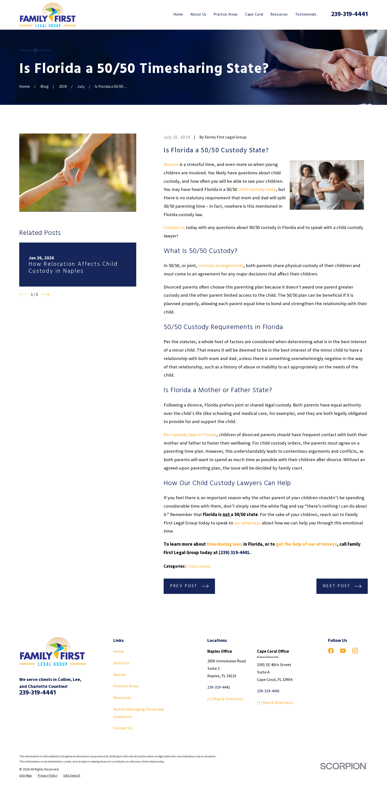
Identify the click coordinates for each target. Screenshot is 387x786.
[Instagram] (355, 650)
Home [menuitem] (178, 15)
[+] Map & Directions (225, 698)
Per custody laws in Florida (190, 434)
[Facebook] (331, 650)
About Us (121, 663)
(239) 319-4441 (234, 552)
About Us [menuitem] (198, 15)
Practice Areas (125, 686)
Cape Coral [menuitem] (254, 15)
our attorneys (247, 523)
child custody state (257, 189)
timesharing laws (224, 544)
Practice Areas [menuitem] (226, 15)
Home (118, 651)
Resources (122, 697)
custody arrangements (220, 265)
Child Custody (199, 566)
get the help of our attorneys (306, 544)
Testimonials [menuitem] (305, 15)
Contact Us (123, 728)
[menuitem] (25, 775)
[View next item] (45, 294)
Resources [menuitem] (279, 15)
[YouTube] (343, 650)
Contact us (174, 227)
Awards (119, 674)
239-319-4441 (349, 15)
